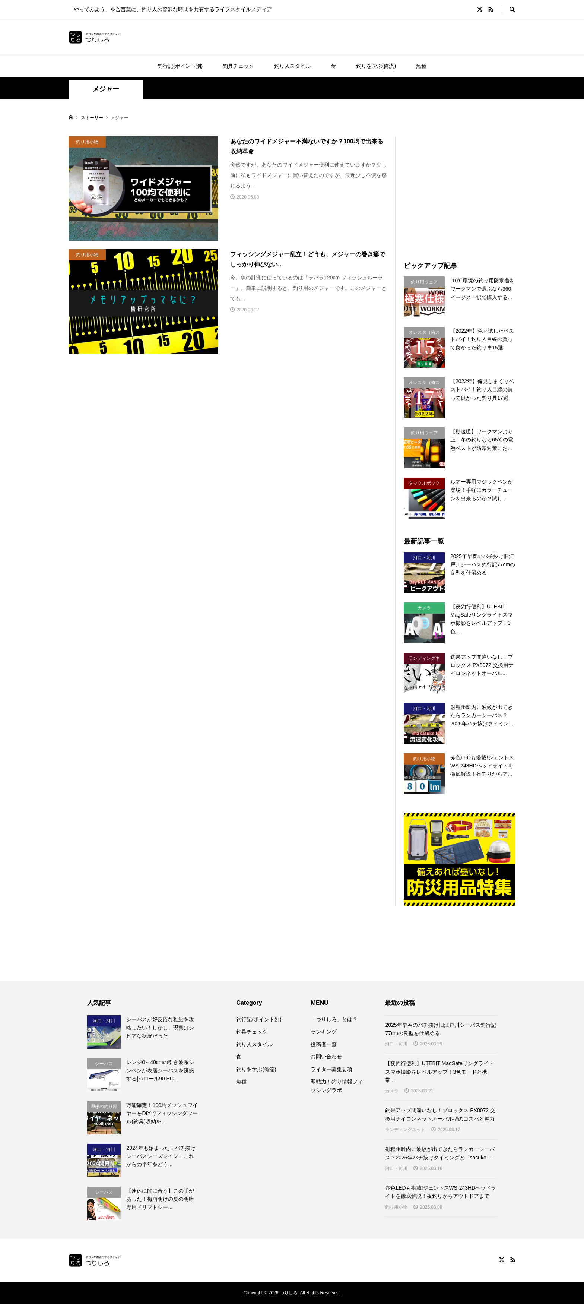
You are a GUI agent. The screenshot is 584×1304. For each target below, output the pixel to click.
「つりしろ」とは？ (334, 1019)
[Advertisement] (466, 188)
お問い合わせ (326, 1057)
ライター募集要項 (331, 1069)
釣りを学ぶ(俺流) (376, 66)
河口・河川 (396, 1044)
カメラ (392, 1090)
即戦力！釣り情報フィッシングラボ (337, 1086)
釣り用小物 (396, 1207)
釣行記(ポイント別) (180, 66)
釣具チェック (238, 66)
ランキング (324, 1032)
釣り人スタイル (292, 66)
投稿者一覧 (324, 1044)
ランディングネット (405, 1129)
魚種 (421, 66)
